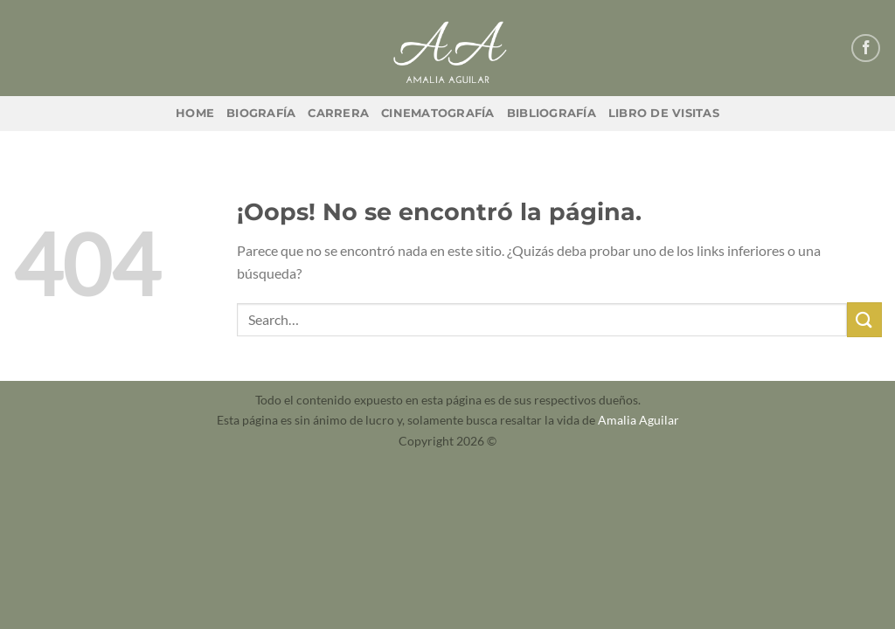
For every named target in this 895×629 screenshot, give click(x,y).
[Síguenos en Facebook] (865, 48)
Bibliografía (551, 113)
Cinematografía (438, 113)
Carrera (338, 113)
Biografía (260, 113)
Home (195, 113)
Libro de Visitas (663, 113)
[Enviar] (864, 319)
